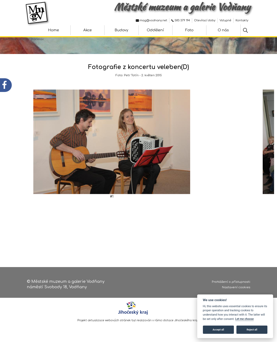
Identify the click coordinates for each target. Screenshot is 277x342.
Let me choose (244, 319)
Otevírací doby (204, 20)
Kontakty (241, 20)
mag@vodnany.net (151, 20)
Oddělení (155, 30)
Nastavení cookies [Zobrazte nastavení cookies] (236, 289)
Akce (87, 30)
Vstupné (225, 20)
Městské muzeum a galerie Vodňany (182, 7)
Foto (189, 30)
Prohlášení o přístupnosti (231, 283)
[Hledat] (245, 30)
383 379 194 (180, 20)
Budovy (121, 30)
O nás (223, 30)
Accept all (218, 329)
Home (53, 30)
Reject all (252, 329)
